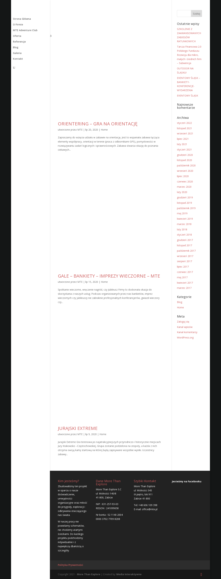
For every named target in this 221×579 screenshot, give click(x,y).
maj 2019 (182, 213)
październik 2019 (186, 208)
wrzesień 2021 (185, 133)
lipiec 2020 (183, 176)
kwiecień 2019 (185, 218)
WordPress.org (185, 337)
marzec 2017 (184, 288)
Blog (15, 47)
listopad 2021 (184, 128)
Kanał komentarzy (187, 332)
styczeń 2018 (184, 234)
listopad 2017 (184, 245)
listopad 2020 (184, 160)
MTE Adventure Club (25, 30)
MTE (80, 129)
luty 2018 (182, 229)
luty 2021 (182, 144)
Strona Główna (22, 19)
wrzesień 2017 (185, 256)
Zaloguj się (183, 321)
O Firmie (18, 24)
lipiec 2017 (183, 266)
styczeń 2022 (184, 123)
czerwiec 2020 (185, 181)
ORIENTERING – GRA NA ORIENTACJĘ (97, 124)
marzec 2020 (184, 186)
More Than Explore (88, 574)
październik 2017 (186, 250)
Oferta (17, 36)
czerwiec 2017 (185, 272)
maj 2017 (182, 277)
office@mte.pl (149, 509)
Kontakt (18, 59)
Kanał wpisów (185, 327)
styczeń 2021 (184, 149)
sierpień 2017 (184, 261)
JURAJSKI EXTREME (78, 428)
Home (104, 129)
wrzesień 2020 (185, 170)
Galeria (17, 53)
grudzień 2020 (185, 155)
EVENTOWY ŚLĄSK (187, 95)
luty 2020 (182, 192)
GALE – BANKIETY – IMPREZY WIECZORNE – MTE (109, 276)
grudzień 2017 (185, 240)
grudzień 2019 (185, 197)
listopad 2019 (184, 202)
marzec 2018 (184, 224)
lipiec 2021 (183, 138)
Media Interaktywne (129, 574)
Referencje (19, 41)
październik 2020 (186, 165)
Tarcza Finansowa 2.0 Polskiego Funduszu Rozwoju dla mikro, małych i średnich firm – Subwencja (189, 55)
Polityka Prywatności (70, 565)
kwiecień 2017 (185, 282)
